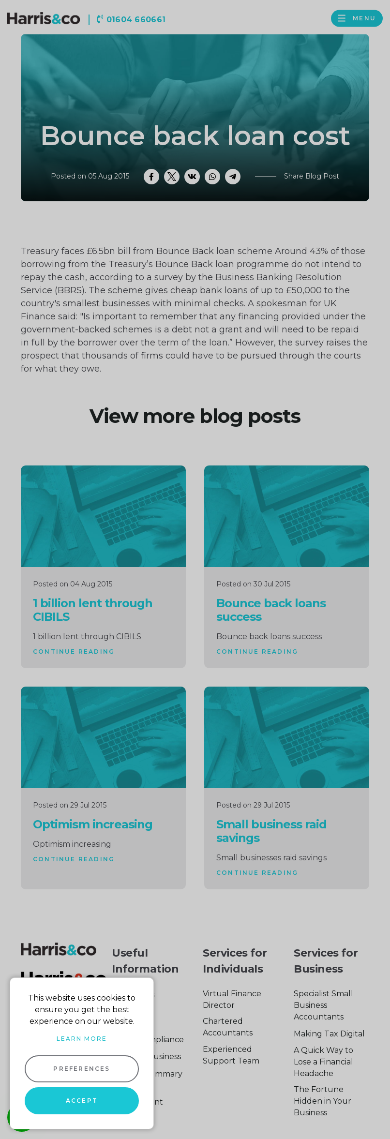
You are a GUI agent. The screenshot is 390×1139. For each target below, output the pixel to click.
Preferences (81, 1068)
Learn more (82, 1038)
